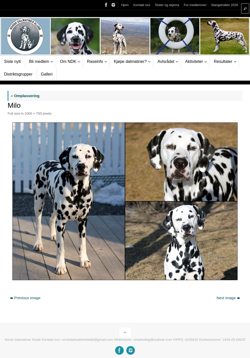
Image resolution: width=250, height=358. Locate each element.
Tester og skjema (167, 5)
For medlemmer (195, 5)
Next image (228, 298)
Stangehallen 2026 (224, 5)
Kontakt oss (141, 5)
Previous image (25, 298)
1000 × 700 (33, 113)
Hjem (125, 5)
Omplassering (25, 96)
